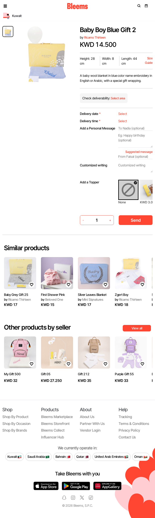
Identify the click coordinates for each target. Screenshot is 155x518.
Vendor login (90, 430)
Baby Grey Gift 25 (16, 295)
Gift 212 (83, 374)
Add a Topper (89, 182)
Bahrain (63, 457)
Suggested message (139, 152)
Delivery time (90, 121)
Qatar (82, 457)
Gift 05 (45, 374)
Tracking (125, 417)
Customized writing (93, 165)
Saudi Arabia (38, 457)
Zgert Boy (121, 295)
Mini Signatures (90, 299)
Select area (117, 98)
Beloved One (52, 299)
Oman (140, 457)
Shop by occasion (16, 423)
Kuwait (14, 457)
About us (87, 417)
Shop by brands (14, 430)
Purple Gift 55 (124, 374)
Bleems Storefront (55, 423)
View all (137, 328)
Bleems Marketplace (57, 417)
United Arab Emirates (112, 457)
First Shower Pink (53, 295)
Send (136, 220)
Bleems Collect (53, 430)
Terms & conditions (134, 423)
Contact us (127, 437)
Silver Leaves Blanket (92, 295)
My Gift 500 (12, 374)
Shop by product (15, 417)
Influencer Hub (52, 437)
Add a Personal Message (97, 128)
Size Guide (149, 60)
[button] (5, 6)
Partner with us (92, 423)
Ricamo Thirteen (95, 37)
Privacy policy (129, 430)
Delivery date (90, 114)
